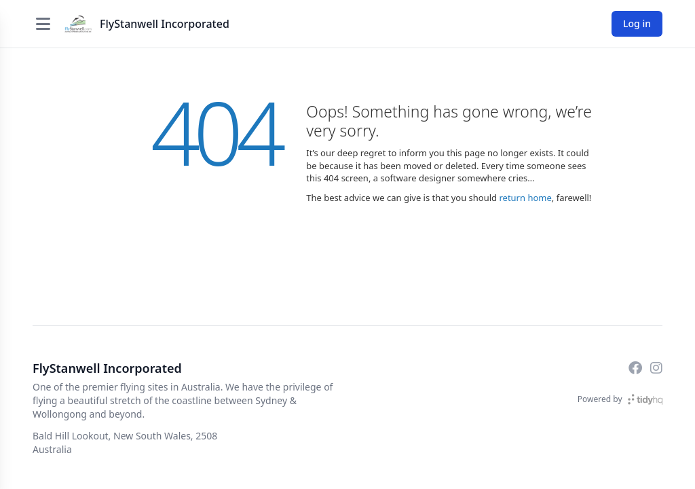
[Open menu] (42, 23)
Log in (637, 23)
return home (525, 198)
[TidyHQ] (645, 399)
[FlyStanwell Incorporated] (78, 23)
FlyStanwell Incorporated (164, 24)
